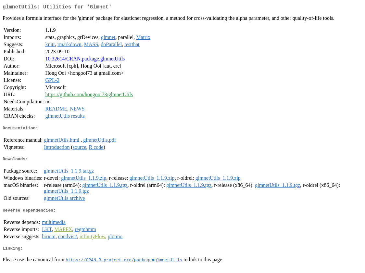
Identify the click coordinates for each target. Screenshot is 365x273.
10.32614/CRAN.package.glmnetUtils (85, 60)
